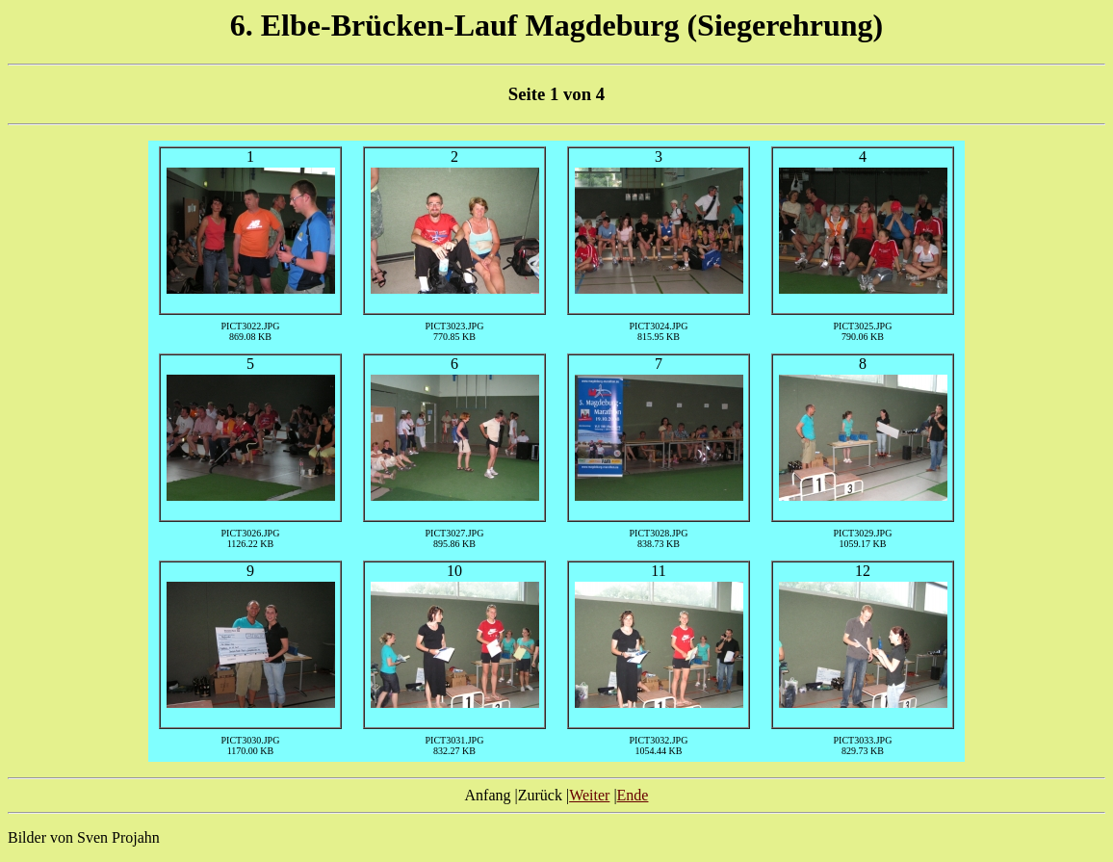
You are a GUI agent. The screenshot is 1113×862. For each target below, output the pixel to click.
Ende (633, 795)
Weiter (589, 795)
